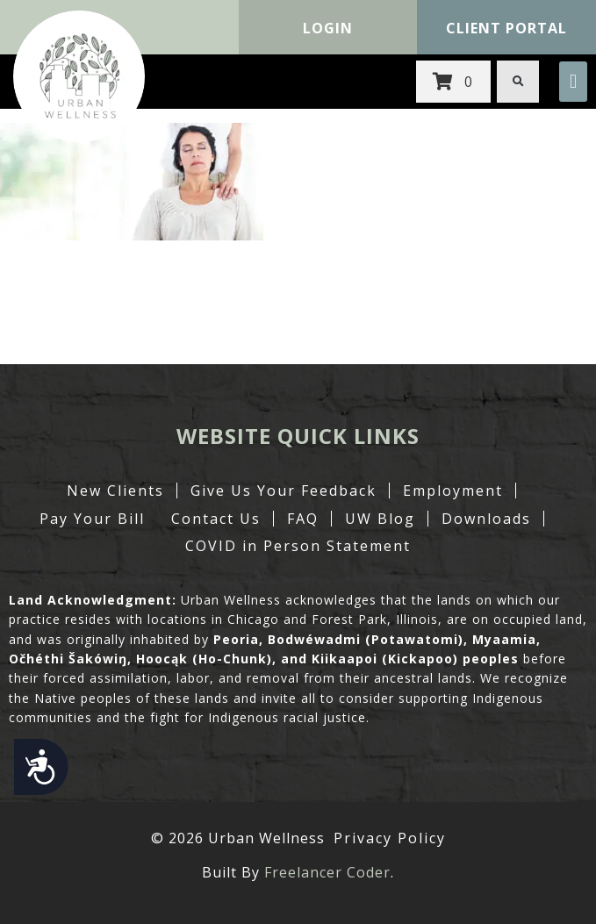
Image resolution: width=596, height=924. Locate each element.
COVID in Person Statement (298, 545)
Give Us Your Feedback (283, 490)
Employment (453, 490)
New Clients (115, 490)
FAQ (303, 518)
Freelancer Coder (327, 872)
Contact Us (216, 518)
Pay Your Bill (92, 518)
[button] (573, 81)
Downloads (486, 518)
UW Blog (380, 518)
